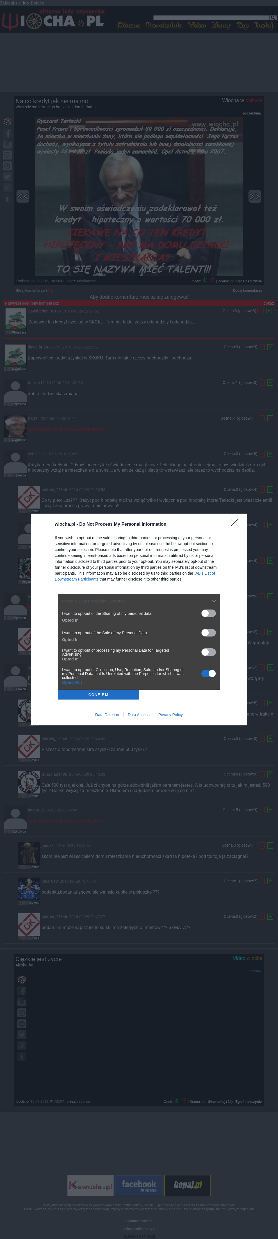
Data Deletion (107, 714)
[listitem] (139, 601)
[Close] (236, 524)
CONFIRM (98, 695)
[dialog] (139, 619)
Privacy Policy (170, 714)
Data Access (139, 714)
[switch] (208, 613)
